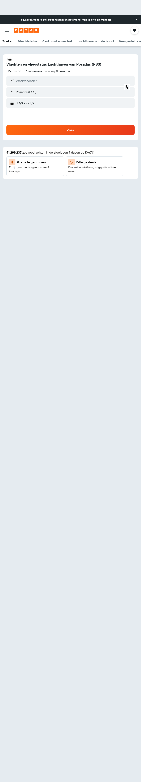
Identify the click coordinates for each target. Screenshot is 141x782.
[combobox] (14, 71)
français (106, 19)
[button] (136, 19)
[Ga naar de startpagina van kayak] (26, 30)
